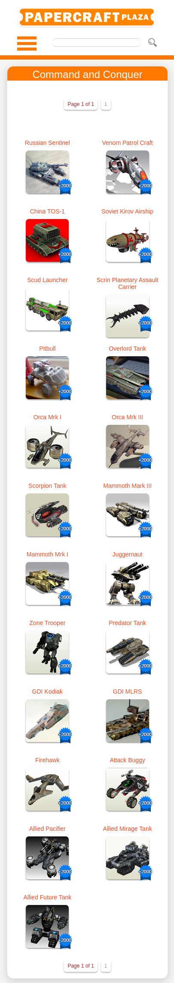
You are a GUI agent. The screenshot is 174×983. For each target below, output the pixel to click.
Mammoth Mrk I (47, 554)
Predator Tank (127, 622)
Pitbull (47, 348)
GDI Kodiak (47, 691)
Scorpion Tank (47, 485)
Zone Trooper (47, 622)
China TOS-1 (47, 211)
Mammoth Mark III (127, 485)
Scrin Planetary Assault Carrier (128, 283)
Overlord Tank (127, 348)
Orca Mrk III (127, 417)
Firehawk (47, 760)
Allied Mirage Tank (127, 828)
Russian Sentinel (47, 142)
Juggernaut (128, 554)
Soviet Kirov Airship (127, 211)
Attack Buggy (127, 760)
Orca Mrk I (47, 417)
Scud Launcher (47, 280)
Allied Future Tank (47, 897)
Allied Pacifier (47, 828)
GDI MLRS (127, 691)
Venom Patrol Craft (127, 142)
